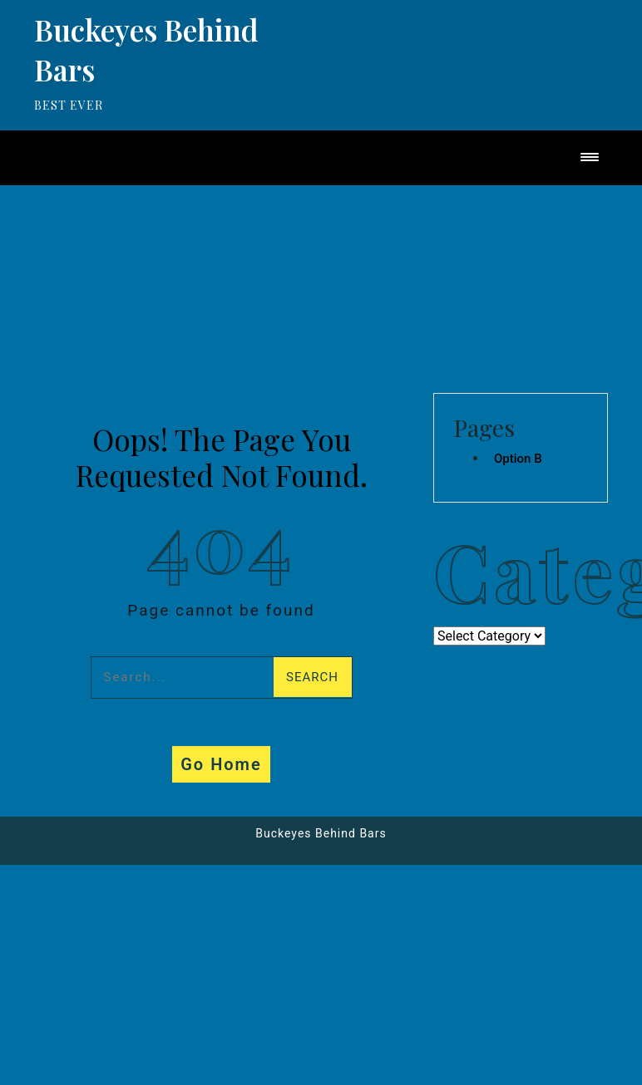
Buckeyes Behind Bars (320, 833)
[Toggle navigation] (589, 158)
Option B (518, 458)
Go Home (221, 764)
